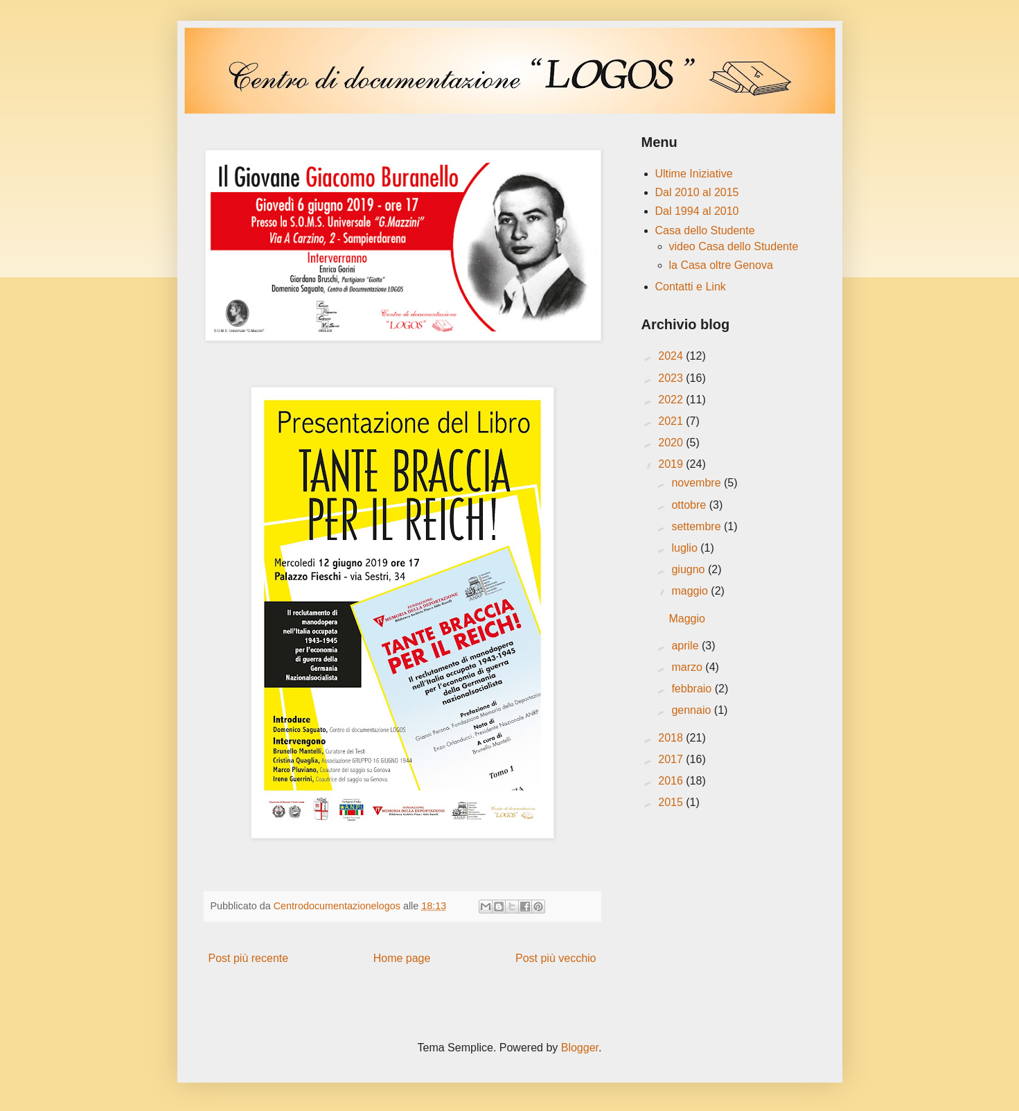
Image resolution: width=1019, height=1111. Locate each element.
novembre (697, 483)
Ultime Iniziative (694, 174)
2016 (672, 781)
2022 (672, 399)
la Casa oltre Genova (721, 265)
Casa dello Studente (705, 230)
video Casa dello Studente (734, 246)
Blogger (580, 1047)
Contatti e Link (690, 286)
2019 (672, 464)
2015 (672, 802)
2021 (672, 421)
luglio (685, 548)
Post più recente (249, 958)
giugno (689, 569)
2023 (672, 378)
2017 (672, 759)
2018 (672, 738)
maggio (691, 591)
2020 (672, 442)
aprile (686, 645)
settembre (697, 526)
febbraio (692, 688)
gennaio (692, 710)
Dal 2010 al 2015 (697, 192)
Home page (402, 958)
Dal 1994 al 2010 (697, 211)
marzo (688, 667)
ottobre (690, 505)
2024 (672, 356)
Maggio (686, 618)
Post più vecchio (555, 958)
